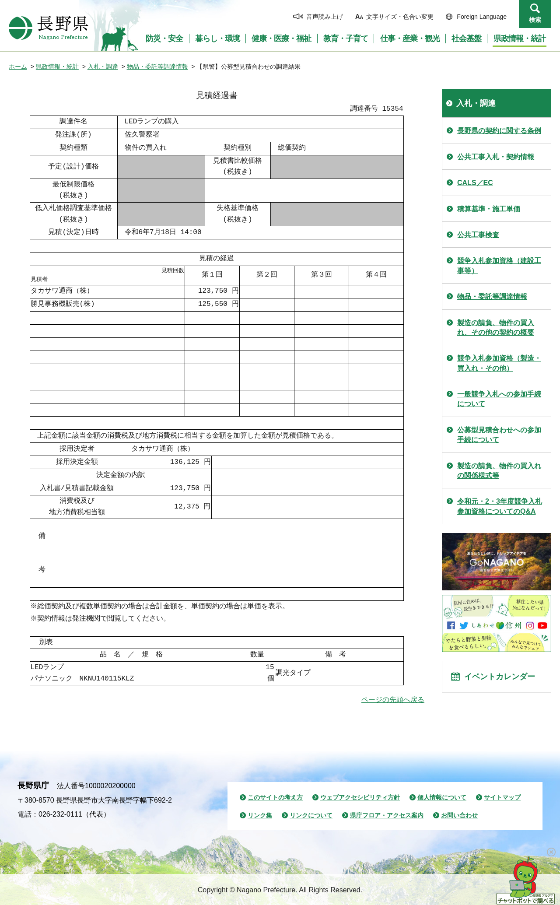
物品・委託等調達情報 (157, 66)
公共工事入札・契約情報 (495, 157)
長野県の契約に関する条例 (499, 130)
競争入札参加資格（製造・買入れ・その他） (499, 363)
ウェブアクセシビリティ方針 (360, 797)
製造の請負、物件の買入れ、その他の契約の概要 (495, 327)
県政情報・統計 (57, 66)
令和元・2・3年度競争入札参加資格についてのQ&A (499, 506)
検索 (535, 19)
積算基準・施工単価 (488, 209)
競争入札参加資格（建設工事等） (499, 265)
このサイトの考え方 (275, 797)
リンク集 (260, 815)
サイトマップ (502, 797)
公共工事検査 (478, 235)
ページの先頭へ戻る (392, 699)
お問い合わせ (459, 815)
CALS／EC (475, 182)
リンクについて (311, 815)
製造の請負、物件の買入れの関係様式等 (499, 470)
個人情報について (441, 797)
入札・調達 (103, 66)
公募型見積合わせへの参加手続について (499, 434)
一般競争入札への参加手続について (499, 398)
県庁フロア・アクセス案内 (387, 815)
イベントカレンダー (503, 679)
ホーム (18, 66)
